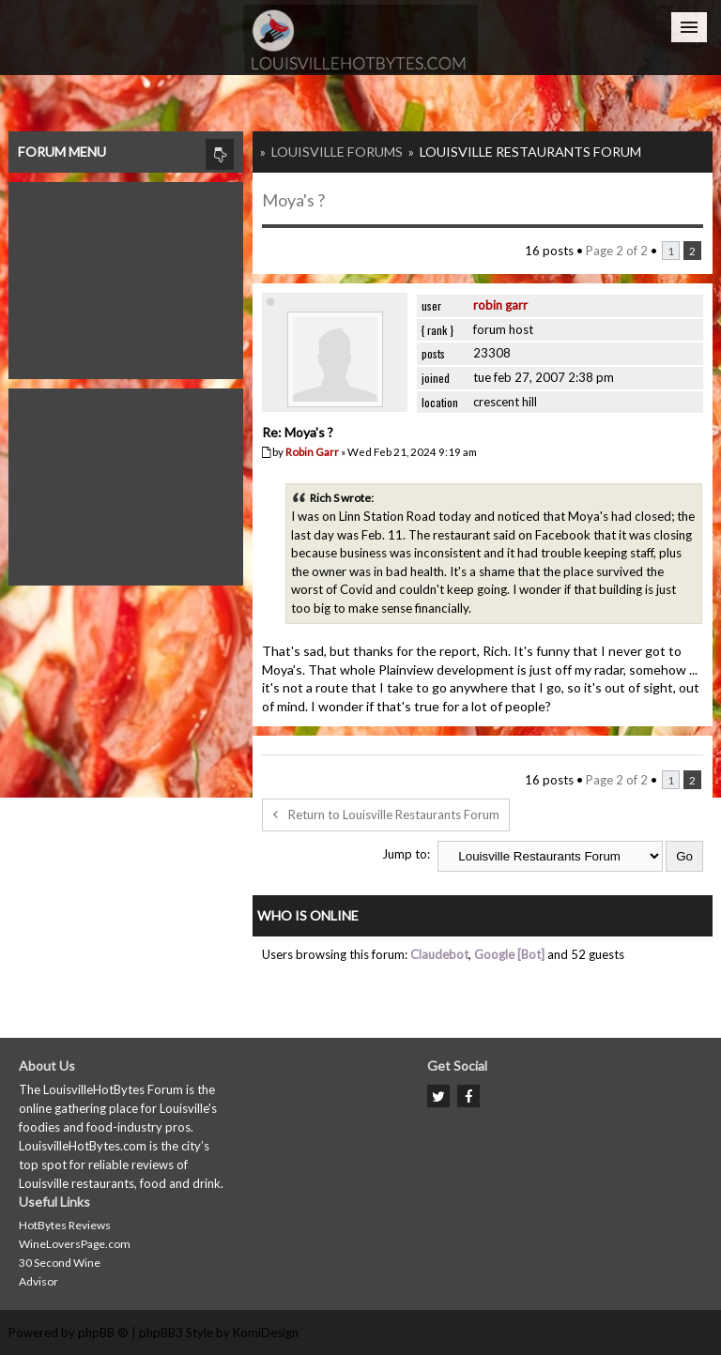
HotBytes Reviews (65, 1225)
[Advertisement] (126, 276)
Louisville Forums (337, 152)
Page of (617, 250)
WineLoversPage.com (74, 1244)
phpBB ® (103, 1332)
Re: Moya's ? (297, 432)
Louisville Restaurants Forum (530, 152)
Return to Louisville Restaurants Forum (385, 814)
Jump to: (406, 853)
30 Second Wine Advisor (59, 1272)
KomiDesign (266, 1332)
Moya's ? (293, 200)
